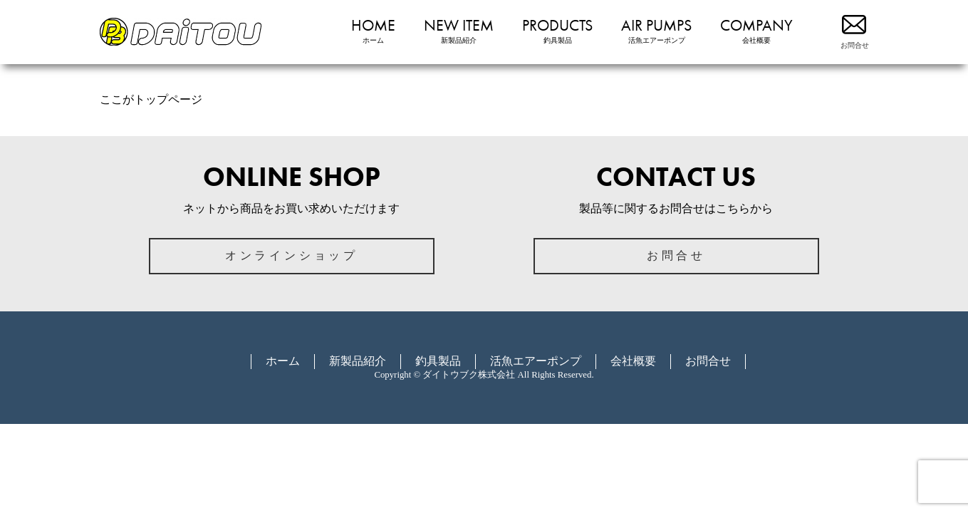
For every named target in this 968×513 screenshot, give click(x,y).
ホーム (283, 361)
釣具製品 (438, 361)
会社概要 (633, 361)
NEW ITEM (459, 31)
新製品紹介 (357, 361)
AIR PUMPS (656, 31)
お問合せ (676, 255)
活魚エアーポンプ (535, 361)
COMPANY (756, 31)
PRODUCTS (557, 31)
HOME (373, 31)
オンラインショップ (291, 255)
